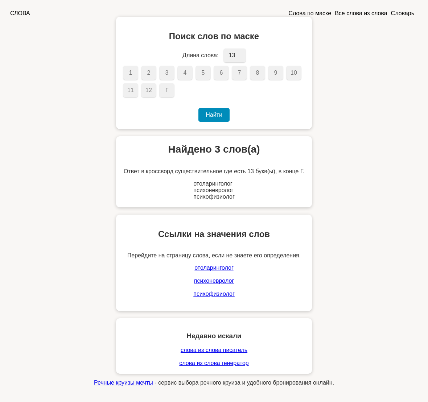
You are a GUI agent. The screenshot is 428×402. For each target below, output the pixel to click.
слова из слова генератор (213, 363)
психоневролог (214, 281)
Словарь (402, 13)
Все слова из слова (361, 13)
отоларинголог (213, 268)
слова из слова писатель (214, 350)
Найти (214, 115)
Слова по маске (310, 13)
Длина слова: (200, 55)
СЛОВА (20, 13)
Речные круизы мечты (123, 383)
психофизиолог (214, 294)
